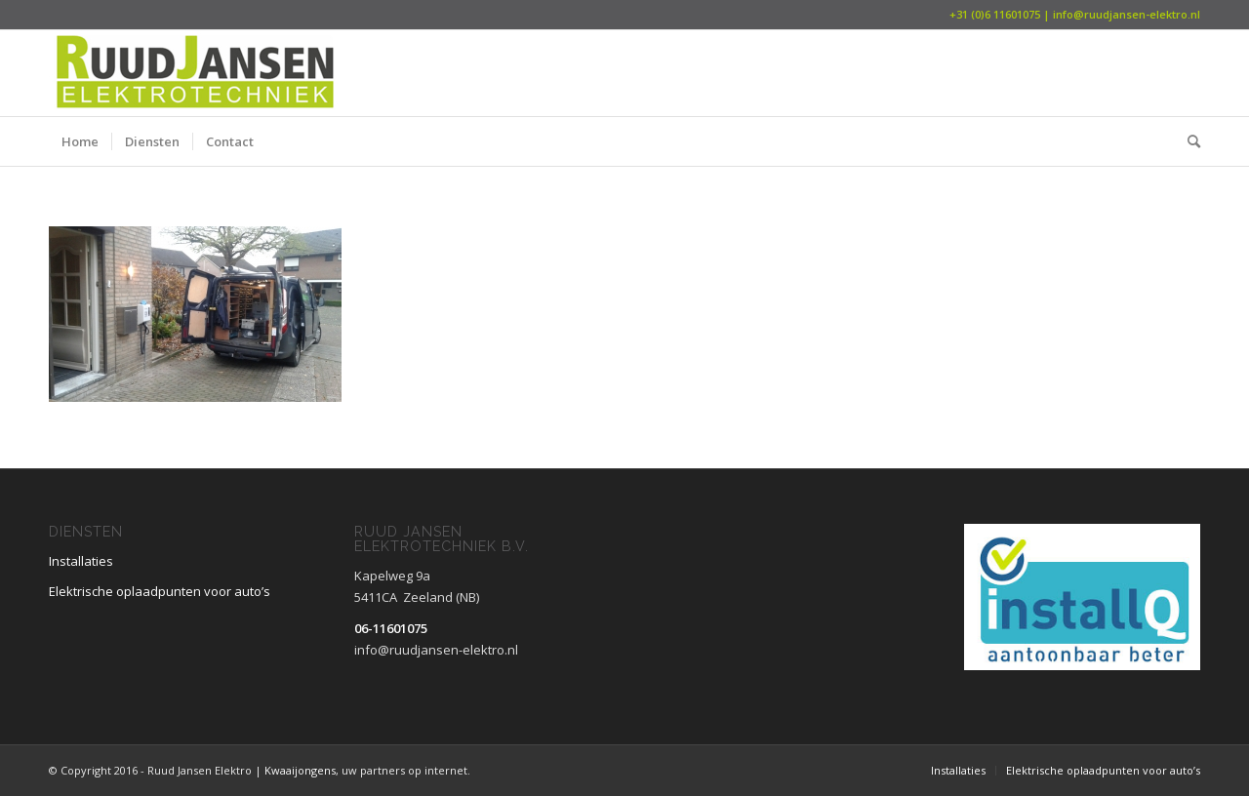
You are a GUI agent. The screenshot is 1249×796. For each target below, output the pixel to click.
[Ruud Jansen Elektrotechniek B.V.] (195, 73)
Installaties (81, 561)
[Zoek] (1187, 141)
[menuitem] (80, 141)
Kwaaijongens (299, 770)
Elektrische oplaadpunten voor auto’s (159, 591)
